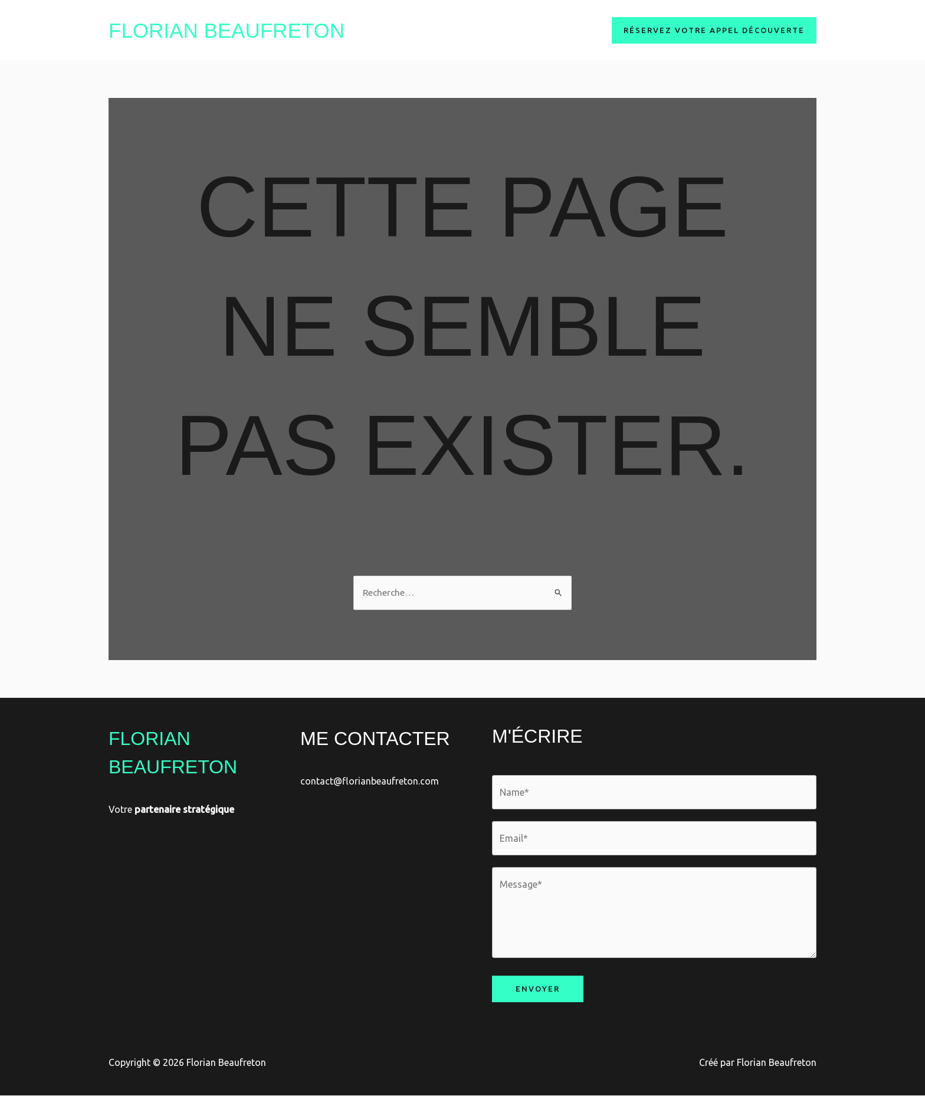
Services (525, 30)
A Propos (469, 30)
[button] (714, 30)
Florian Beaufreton (227, 30)
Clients (576, 30)
